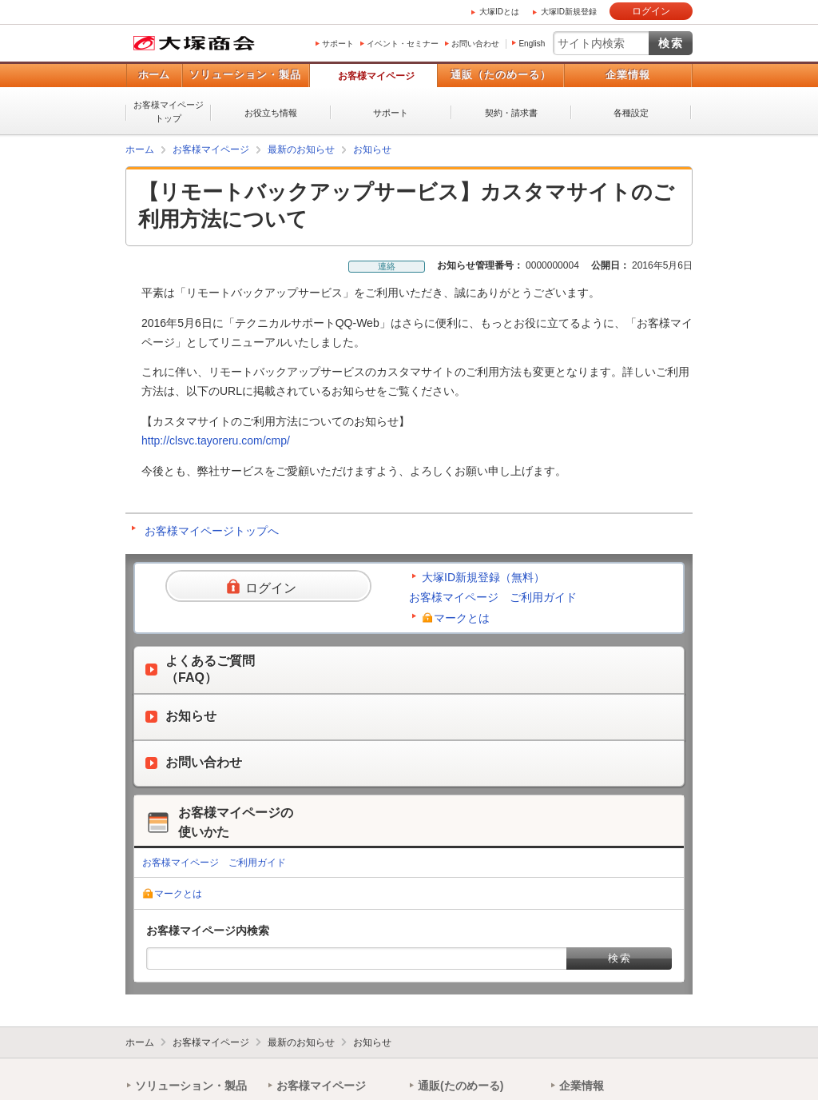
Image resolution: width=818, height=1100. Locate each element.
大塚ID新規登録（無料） (483, 577)
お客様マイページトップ (168, 111)
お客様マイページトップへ (212, 530)
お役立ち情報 (270, 113)
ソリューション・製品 (245, 75)
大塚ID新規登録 (569, 11)
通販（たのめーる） (501, 75)
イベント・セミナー (403, 43)
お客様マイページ (376, 76)
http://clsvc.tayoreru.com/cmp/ (215, 440)
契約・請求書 (511, 113)
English (531, 43)
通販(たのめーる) (460, 1085)
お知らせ (372, 149)
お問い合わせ (475, 43)
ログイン (651, 11)
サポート (338, 43)
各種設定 (631, 113)
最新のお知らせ (301, 149)
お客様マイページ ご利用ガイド (493, 597)
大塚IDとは (499, 11)
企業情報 (628, 75)
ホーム (153, 75)
